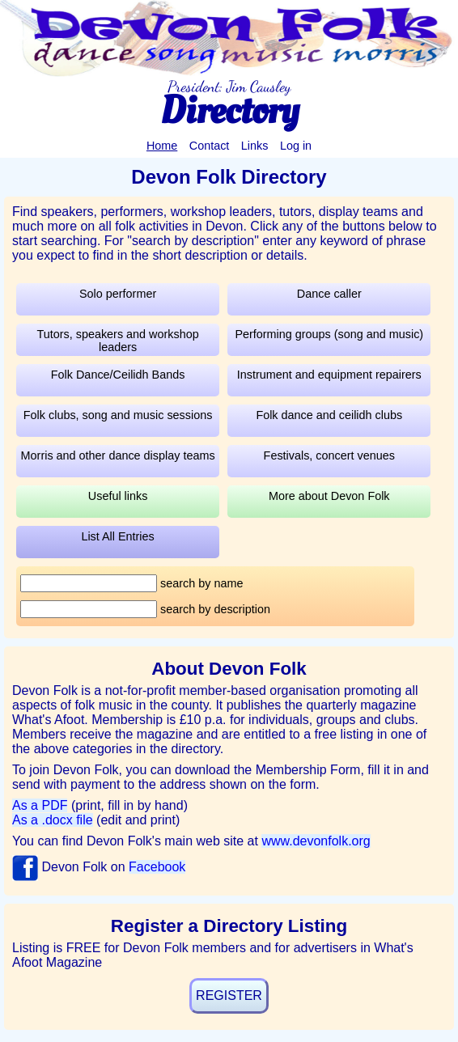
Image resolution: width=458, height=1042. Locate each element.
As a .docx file (52, 820)
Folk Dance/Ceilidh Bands (118, 374)
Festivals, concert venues (329, 455)
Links (255, 145)
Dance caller (329, 293)
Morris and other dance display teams (118, 455)
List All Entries (117, 536)
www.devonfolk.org (315, 841)
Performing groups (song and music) (329, 334)
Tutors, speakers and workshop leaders (117, 341)
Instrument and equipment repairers (329, 374)
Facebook (157, 867)
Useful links (118, 495)
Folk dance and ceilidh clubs (329, 415)
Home (161, 145)
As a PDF (39, 805)
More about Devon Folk (329, 495)
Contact (209, 145)
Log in (296, 145)
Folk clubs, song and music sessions (118, 415)
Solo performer (117, 293)
